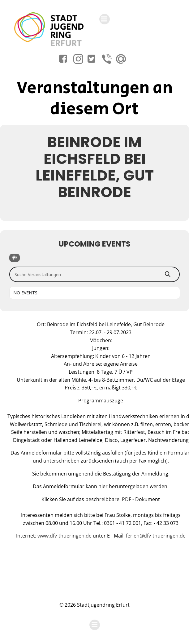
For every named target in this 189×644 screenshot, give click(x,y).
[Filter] (14, 258)
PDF (126, 499)
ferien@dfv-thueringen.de (156, 535)
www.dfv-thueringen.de (65, 535)
